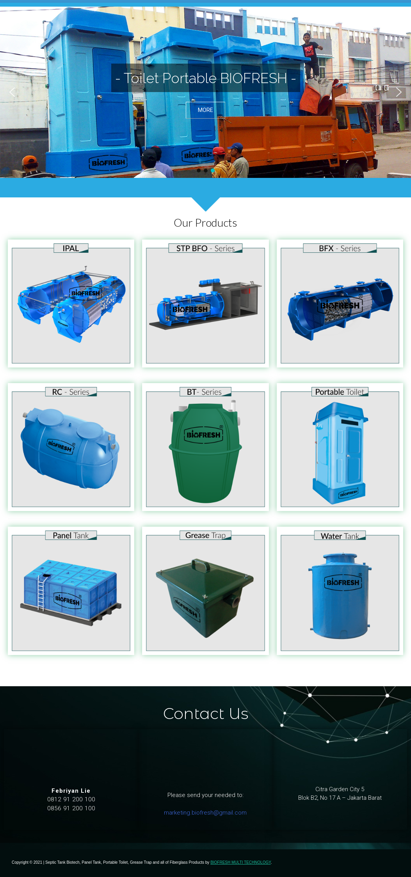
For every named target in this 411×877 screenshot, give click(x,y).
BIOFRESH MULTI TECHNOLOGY (240, 862)
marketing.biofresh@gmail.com (205, 812)
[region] (205, 92)
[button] (12, 92)
